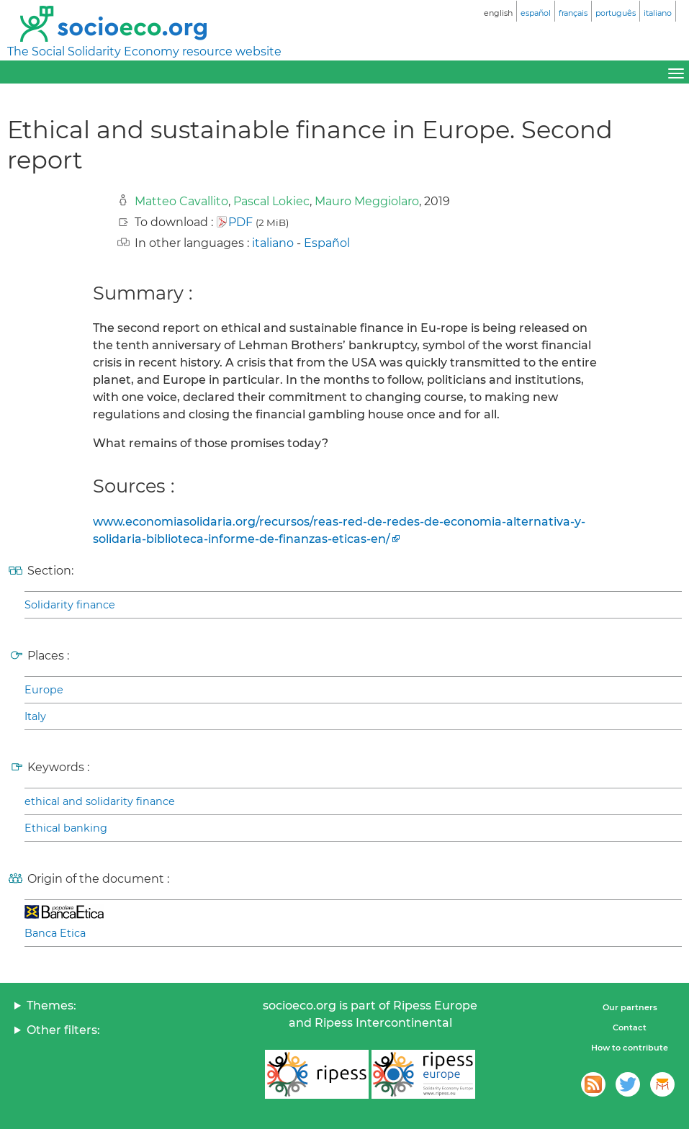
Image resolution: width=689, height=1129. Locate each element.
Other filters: (63, 1030)
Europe (43, 689)
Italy (35, 716)
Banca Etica (55, 933)
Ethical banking (65, 828)
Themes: (51, 1005)
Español (327, 243)
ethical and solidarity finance (99, 801)
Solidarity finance (69, 604)
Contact (630, 1027)
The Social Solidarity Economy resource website (144, 51)
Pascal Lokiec (271, 201)
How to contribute (629, 1048)
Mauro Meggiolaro (367, 201)
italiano (273, 243)
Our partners (630, 1007)
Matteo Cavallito (181, 201)
